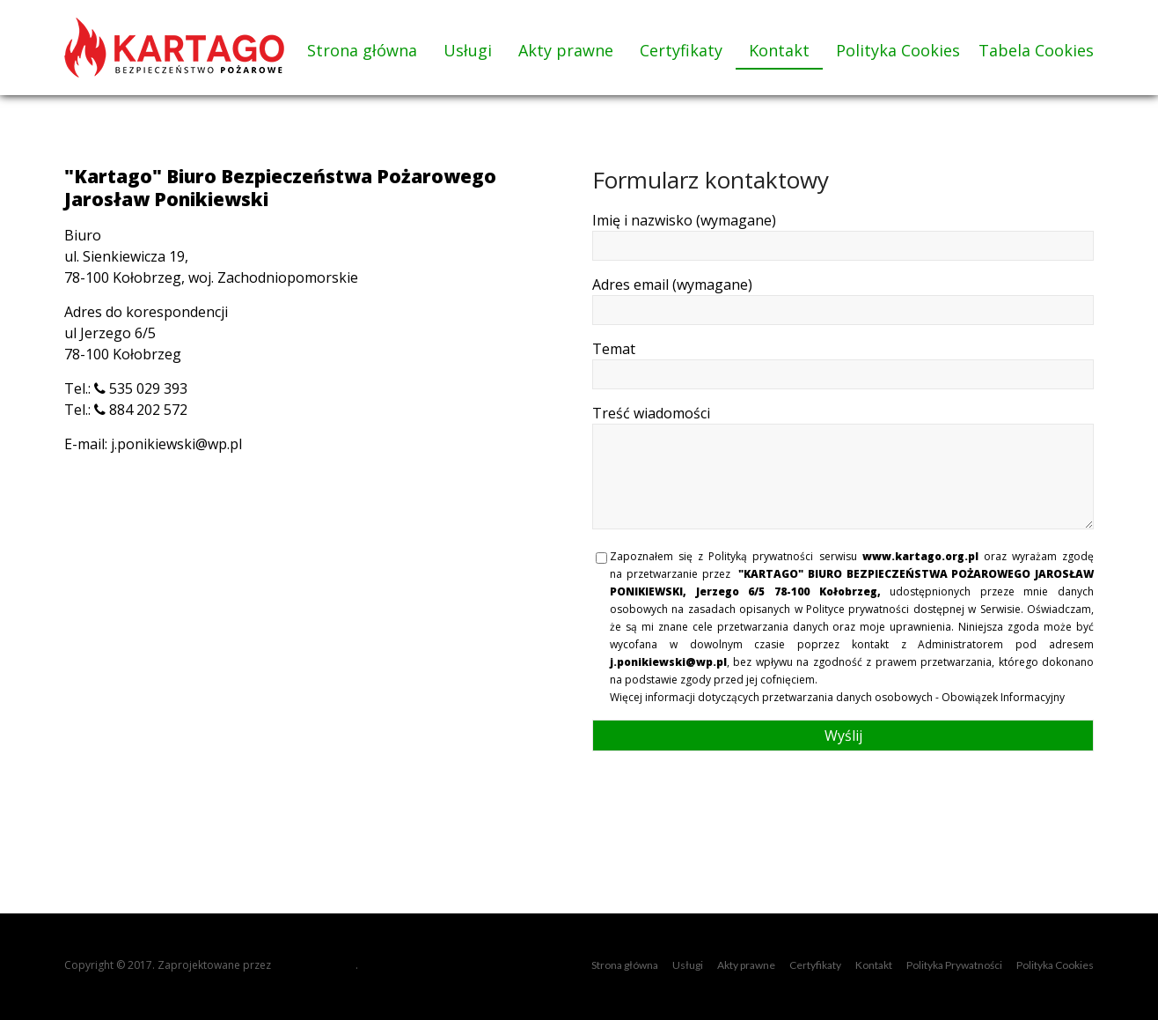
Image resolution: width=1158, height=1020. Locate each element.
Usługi (467, 50)
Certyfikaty (681, 50)
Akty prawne (565, 50)
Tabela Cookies (1036, 50)
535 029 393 (140, 388)
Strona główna (362, 50)
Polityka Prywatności (954, 965)
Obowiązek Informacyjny (1003, 697)
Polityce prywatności (857, 609)
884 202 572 (140, 409)
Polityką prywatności (760, 556)
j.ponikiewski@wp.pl (176, 444)
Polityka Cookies (898, 50)
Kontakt (779, 50)
